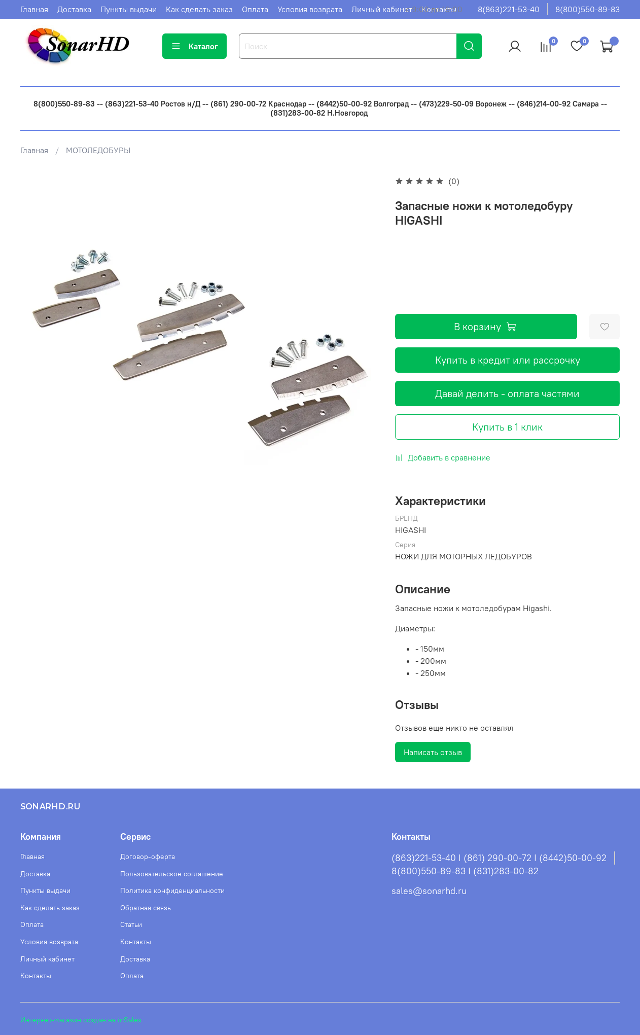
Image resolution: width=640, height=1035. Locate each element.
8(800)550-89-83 (587, 9)
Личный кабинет (381, 9)
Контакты (35, 975)
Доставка (74, 9)
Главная (34, 9)
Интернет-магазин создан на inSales (80, 1019)
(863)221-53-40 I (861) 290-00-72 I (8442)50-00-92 (499, 858)
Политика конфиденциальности (172, 890)
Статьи (131, 924)
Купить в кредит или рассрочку (507, 359)
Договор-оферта (147, 856)
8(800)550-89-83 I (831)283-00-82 (465, 871)
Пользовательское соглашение (171, 873)
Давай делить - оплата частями (507, 393)
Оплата (255, 9)
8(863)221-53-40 (509, 9)
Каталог (194, 46)
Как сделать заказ (199, 9)
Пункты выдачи (128, 9)
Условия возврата (309, 9)
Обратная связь (145, 907)
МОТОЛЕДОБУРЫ (98, 150)
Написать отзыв (433, 752)
